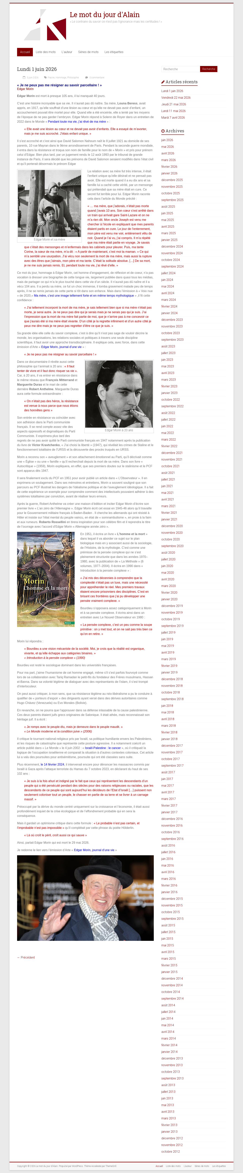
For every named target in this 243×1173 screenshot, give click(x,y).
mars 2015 (168, 958)
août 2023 (168, 346)
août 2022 (168, 413)
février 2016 (169, 885)
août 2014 (168, 1005)
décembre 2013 (172, 1058)
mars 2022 (168, 439)
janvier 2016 (169, 892)
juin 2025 (167, 213)
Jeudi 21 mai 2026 (173, 104)
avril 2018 (167, 719)
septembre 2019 (172, 626)
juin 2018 (167, 706)
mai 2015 (167, 945)
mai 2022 (167, 433)
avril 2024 (167, 293)
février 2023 (169, 386)
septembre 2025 (172, 200)
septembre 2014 (172, 998)
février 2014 (169, 1045)
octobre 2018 (170, 692)
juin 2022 (167, 426)
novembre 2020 (172, 532)
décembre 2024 (172, 246)
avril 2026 (167, 153)
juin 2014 (167, 1018)
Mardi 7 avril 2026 (173, 117)
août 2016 (168, 845)
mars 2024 (168, 300)
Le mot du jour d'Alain (105, 14)
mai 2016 (167, 865)
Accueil (25, 52)
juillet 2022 (168, 419)
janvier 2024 (169, 313)
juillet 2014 (168, 1012)
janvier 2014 (169, 1052)
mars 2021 (168, 506)
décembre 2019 (172, 606)
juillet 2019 (168, 632)
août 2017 (168, 772)
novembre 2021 (172, 459)
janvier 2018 (169, 739)
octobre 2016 (170, 832)
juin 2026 (167, 140)
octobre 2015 (170, 912)
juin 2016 (167, 859)
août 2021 (168, 473)
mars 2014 (168, 1038)
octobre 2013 (170, 1072)
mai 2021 (167, 493)
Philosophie (73, 77)
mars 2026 (168, 160)
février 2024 (169, 306)
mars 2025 (168, 233)
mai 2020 (167, 572)
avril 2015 (167, 952)
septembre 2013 (172, 1078)
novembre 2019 (172, 612)
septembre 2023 (172, 339)
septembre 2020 (172, 546)
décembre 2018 (172, 679)
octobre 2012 (170, 1151)
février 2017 (169, 805)
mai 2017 (167, 785)
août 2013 (168, 1085)
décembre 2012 (172, 1138)
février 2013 (169, 1125)
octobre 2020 (170, 539)
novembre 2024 (172, 253)
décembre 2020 (172, 526)
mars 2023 (168, 379)
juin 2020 (167, 566)
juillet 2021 (168, 479)
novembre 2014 (172, 985)
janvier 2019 (169, 672)
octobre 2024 (170, 260)
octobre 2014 (170, 992)
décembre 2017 (172, 745)
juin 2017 (167, 779)
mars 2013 (168, 1118)
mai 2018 (167, 712)
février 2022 (169, 446)
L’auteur (67, 52)
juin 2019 (167, 639)
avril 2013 (167, 1111)
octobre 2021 (170, 466)
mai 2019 (167, 646)
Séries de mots (88, 52)
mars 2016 (168, 879)
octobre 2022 (170, 399)
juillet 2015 (168, 932)
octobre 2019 (170, 619)
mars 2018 (168, 725)
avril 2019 (167, 652)
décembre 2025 (172, 180)
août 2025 (168, 206)
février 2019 (169, 666)
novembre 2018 (172, 686)
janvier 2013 (169, 1131)
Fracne (51, 77)
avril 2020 (167, 579)
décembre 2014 (172, 978)
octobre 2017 (170, 759)
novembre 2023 (172, 326)
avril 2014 (167, 1032)
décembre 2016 (172, 819)
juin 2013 (167, 1098)
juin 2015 (167, 938)
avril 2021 (167, 499)
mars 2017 (168, 799)
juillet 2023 (168, 353)
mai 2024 (167, 286)
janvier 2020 (169, 599)
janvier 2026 (169, 173)
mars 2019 (168, 659)
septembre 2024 (172, 266)
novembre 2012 (172, 1145)
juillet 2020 (168, 559)
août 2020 (168, 552)
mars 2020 (168, 586)
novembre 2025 (172, 186)
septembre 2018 (172, 699)
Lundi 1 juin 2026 (37, 69)
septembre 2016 (172, 839)
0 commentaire (94, 77)
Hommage (61, 77)
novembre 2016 (172, 825)
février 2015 (169, 965)
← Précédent (26, 957)
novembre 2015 (172, 905)
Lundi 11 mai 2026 (173, 111)
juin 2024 (167, 280)
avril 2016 (167, 872)
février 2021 (169, 513)
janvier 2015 (169, 972)
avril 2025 (167, 226)
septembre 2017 (172, 765)
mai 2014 (167, 1025)
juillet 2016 (168, 852)
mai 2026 (167, 147)
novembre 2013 (172, 1065)
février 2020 (169, 592)
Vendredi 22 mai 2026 (176, 97)
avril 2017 (167, 792)
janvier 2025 (169, 240)
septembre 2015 (172, 918)
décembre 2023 (172, 320)
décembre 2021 (172, 453)
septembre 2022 (172, 406)
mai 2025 (167, 220)
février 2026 (169, 166)
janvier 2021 (169, 519)
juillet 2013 (168, 1092)
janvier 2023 (169, 393)
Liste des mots (46, 52)
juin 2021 (167, 486)
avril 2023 (167, 373)
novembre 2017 (172, 752)
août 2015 (168, 925)
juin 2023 (167, 359)
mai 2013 (167, 1105)
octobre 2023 (170, 333)
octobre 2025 (170, 193)
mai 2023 (167, 366)
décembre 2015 (172, 899)
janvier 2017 (169, 812)
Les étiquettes (114, 52)
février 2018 (169, 732)
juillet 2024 (168, 273)
